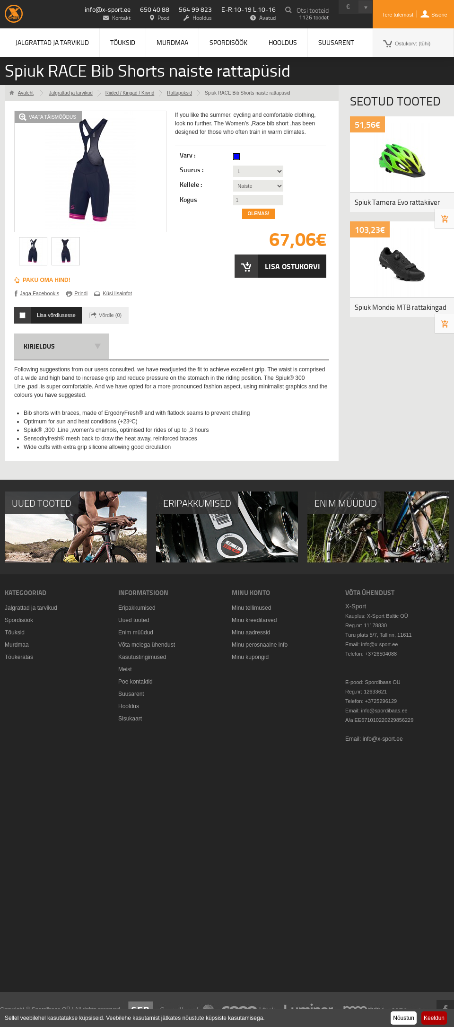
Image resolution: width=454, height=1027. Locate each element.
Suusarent (336, 42)
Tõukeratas (19, 657)
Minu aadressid (251, 632)
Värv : (188, 155)
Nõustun (403, 1018)
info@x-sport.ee (108, 9)
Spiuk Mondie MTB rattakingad (400, 307)
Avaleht (26, 93)
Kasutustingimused (142, 657)
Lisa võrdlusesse (56, 315)
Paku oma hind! (46, 280)
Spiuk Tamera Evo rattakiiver (397, 202)
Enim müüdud (135, 632)
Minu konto (251, 592)
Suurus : (192, 170)
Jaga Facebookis (39, 293)
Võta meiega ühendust (146, 644)
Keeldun (434, 1018)
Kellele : (191, 184)
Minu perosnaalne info (260, 644)
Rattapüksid (179, 93)
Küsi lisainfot (117, 293)
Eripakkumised (137, 608)
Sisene (439, 15)
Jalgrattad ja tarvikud (52, 42)
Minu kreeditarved (254, 620)
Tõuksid (122, 42)
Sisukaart (130, 718)
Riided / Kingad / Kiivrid (129, 93)
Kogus (188, 199)
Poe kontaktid (135, 681)
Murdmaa (172, 42)
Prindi (80, 293)
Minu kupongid (250, 657)
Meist (125, 669)
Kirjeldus (39, 346)
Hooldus (283, 42)
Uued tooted (133, 620)
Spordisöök (228, 42)
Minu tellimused (251, 608)
